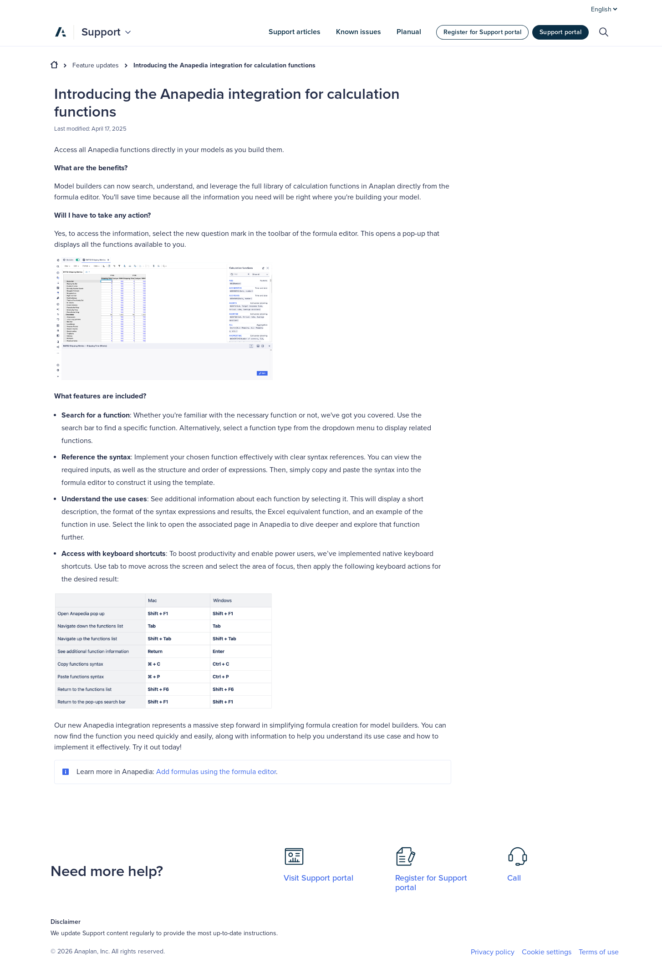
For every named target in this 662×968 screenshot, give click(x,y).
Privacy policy (492, 952)
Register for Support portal (482, 32)
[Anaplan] (61, 32)
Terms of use (599, 952)
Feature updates (95, 65)
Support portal (560, 32)
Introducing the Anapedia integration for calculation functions (224, 65)
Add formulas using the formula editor (216, 771)
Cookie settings (546, 952)
